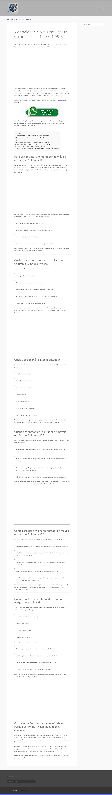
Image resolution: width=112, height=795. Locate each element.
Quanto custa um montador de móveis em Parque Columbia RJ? (33, 146)
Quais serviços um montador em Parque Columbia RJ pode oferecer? (34, 137)
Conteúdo (18, 133)
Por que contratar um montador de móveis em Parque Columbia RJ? (34, 135)
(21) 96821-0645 (63, 100)
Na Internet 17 (10, 791)
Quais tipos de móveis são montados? (26, 140)
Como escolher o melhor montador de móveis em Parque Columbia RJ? (35, 144)
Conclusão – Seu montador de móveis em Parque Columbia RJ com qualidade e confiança (40, 148)
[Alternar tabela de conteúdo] (63, 133)
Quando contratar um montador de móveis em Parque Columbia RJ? (34, 142)
